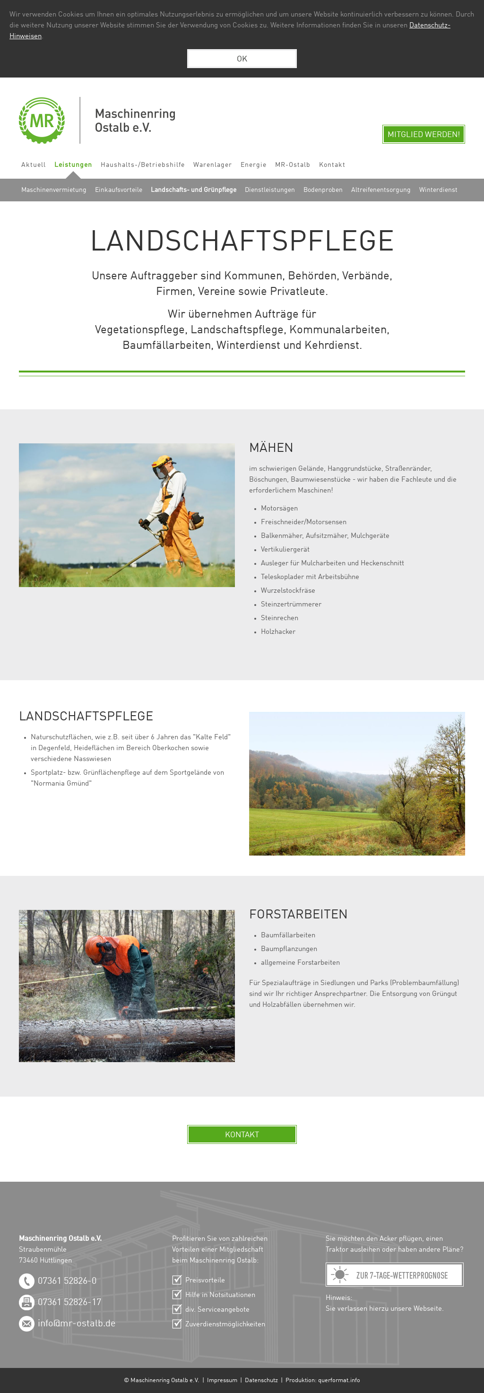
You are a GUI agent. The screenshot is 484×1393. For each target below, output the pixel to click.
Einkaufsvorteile (118, 190)
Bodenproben (323, 190)
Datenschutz (261, 1380)
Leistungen (73, 165)
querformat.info (339, 1380)
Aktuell (33, 165)
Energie (254, 165)
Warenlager (212, 165)
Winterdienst (438, 190)
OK (242, 59)
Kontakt (332, 165)
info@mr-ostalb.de (77, 1324)
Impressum (222, 1380)
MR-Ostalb (293, 165)
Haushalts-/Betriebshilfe (143, 165)
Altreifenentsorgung (381, 190)
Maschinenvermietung (53, 190)
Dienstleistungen (270, 190)
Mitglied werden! (424, 135)
